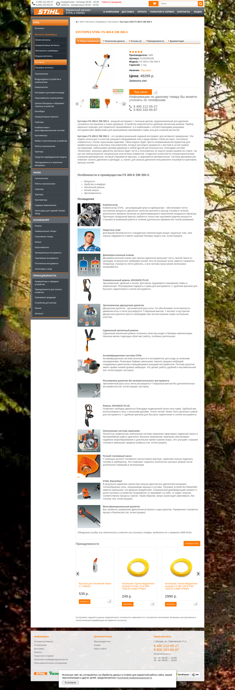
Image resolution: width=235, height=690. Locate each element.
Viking (37, 172)
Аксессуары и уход (43, 269)
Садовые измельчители (45, 205)
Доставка (128, 11)
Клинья (38, 242)
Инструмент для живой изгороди (49, 92)
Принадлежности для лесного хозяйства (48, 291)
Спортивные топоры (44, 236)
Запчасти (39, 313)
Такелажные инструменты (46, 258)
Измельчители (41, 87)
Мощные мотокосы (43, 56)
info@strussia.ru (162, 654)
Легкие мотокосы (42, 40)
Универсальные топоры (45, 231)
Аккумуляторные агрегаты (46, 117)
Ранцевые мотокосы (44, 68)
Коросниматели (42, 247)
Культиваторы (41, 135)
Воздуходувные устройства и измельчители (48, 80)
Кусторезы (40, 62)
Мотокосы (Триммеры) (46, 34)
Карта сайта (100, 648)
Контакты (183, 11)
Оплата (142, 11)
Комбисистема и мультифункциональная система (49, 129)
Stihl (36, 22)
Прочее (38, 308)
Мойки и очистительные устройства (51, 141)
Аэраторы (39, 122)
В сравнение (155, 92)
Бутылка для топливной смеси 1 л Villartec (95, 584)
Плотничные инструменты (46, 263)
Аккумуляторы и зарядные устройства (47, 283)
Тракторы (39, 152)
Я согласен (70, 682)
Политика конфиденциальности (51, 659)
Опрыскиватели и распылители (49, 98)
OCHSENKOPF (41, 220)
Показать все (192, 544)
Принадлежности (44, 275)
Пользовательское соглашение (50, 663)
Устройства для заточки (45, 303)
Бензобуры (40, 111)
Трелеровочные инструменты (48, 253)
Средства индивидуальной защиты (51, 157)
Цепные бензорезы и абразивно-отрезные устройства (50, 104)
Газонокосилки (41, 74)
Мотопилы (39, 28)
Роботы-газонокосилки (45, 146)
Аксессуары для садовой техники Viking (50, 212)
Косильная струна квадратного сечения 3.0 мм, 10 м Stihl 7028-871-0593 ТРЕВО (138, 586)
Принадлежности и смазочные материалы (49, 164)
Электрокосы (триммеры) (46, 51)
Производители (102, 641)
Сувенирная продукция (45, 297)
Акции (198, 11)
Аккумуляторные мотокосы (47, 45)
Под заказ (140, 92)
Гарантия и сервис (162, 11)
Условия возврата (43, 641)
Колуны (38, 226)
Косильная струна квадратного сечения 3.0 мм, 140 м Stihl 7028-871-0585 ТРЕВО (181, 586)
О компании (111, 11)
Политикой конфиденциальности (134, 677)
